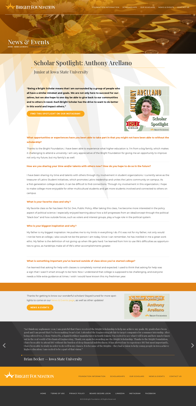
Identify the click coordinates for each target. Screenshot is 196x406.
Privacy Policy (77, 393)
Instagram (134, 393)
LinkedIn (119, 393)
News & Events (166, 7)
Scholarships (117, 376)
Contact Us (183, 7)
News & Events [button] (39, 307)
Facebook (150, 393)
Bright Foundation (30, 7)
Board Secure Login (100, 393)
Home (10, 47)
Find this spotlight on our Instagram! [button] (55, 114)
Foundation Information (91, 376)
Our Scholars (137, 376)
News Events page (62, 300)
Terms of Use (57, 393)
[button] (4, 344)
